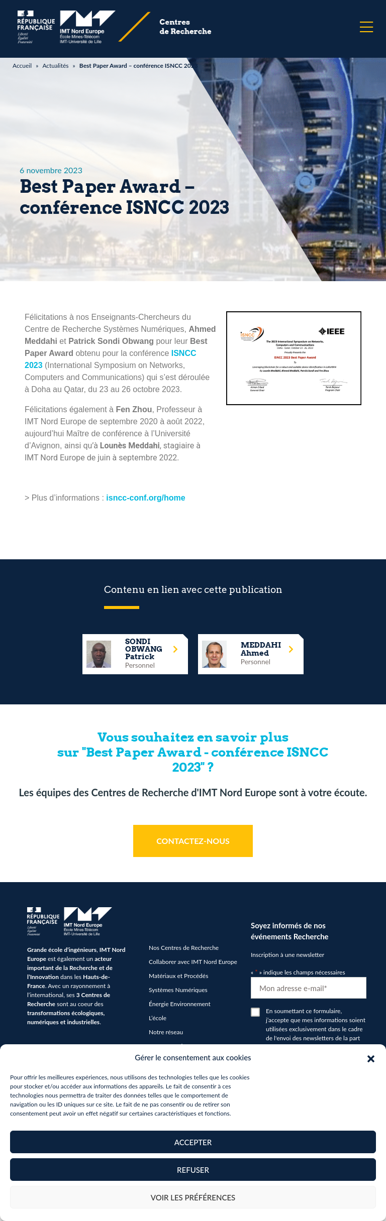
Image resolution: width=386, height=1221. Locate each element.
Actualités (55, 65)
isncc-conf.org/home (145, 498)
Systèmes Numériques (178, 990)
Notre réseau (166, 1032)
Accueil (22, 65)
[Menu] (366, 27)
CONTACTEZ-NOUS (193, 840)
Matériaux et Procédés (178, 976)
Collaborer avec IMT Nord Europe (193, 961)
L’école (157, 1018)
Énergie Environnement (180, 1004)
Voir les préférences (193, 1197)
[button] (371, 1057)
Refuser (193, 1169)
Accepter (193, 1142)
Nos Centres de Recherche (184, 947)
